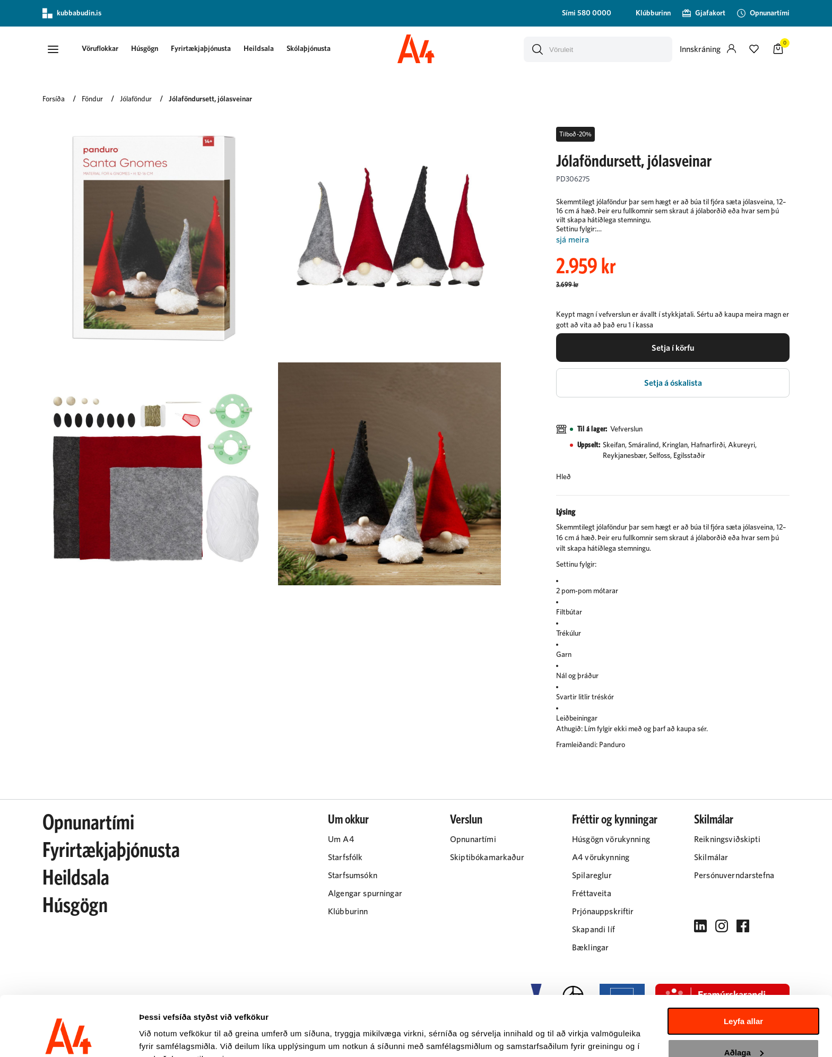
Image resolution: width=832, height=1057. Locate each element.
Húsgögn (145, 49)
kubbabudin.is (71, 13)
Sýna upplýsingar (172, 1036)
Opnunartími (88, 823)
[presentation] (101, 49)
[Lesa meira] (673, 240)
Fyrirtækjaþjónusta (202, 49)
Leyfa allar (743, 969)
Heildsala (260, 49)
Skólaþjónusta (310, 49)
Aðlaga (744, 999)
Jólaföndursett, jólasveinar (210, 99)
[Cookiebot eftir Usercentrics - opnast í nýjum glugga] (68, 1036)
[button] (53, 49)
